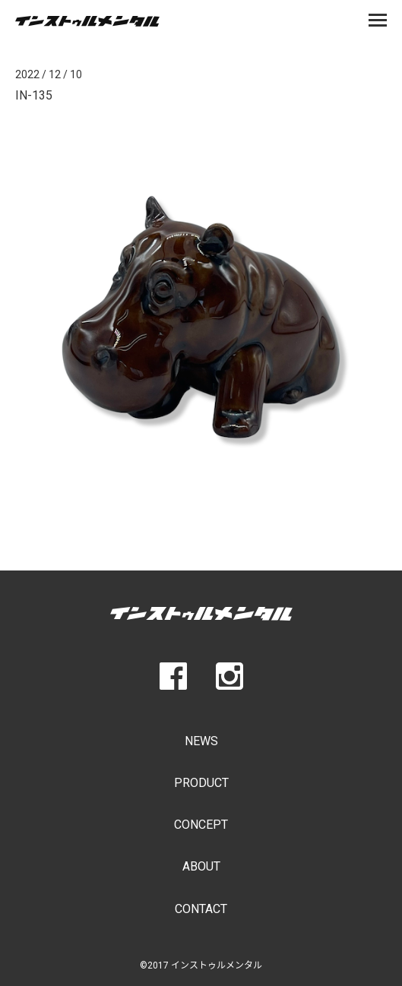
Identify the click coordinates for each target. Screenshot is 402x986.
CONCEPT (201, 824)
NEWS (201, 741)
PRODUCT (201, 783)
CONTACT (201, 909)
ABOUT (201, 866)
